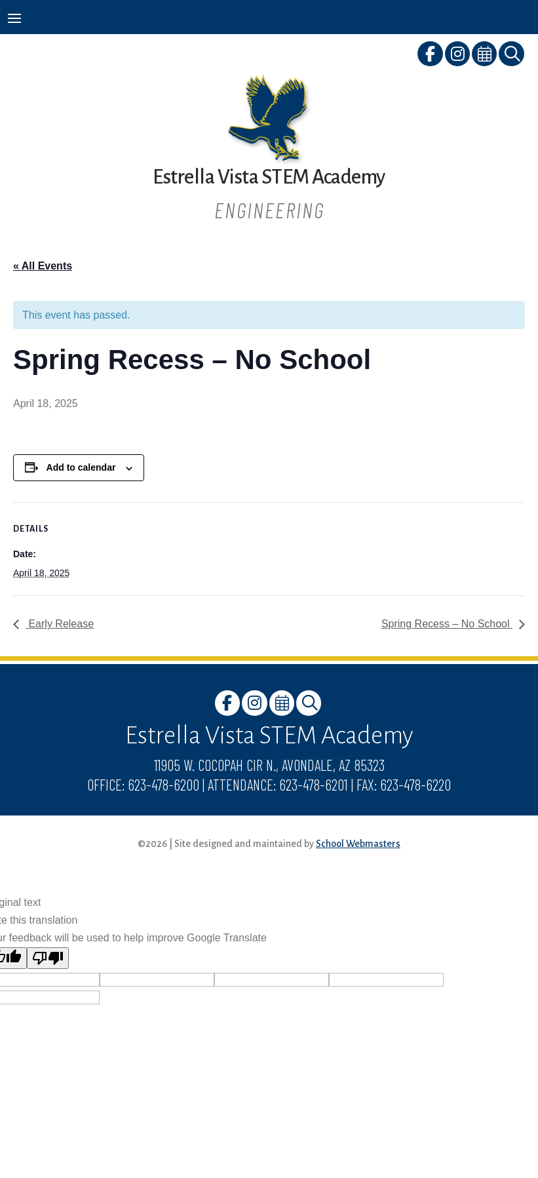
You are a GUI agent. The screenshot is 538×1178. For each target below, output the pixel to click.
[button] (14, 17)
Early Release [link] (60, 623)
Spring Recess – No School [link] (446, 623)
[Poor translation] (48, 958)
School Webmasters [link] (358, 843)
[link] (430, 56)
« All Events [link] (42, 265)
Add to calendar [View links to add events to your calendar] (81, 467)
